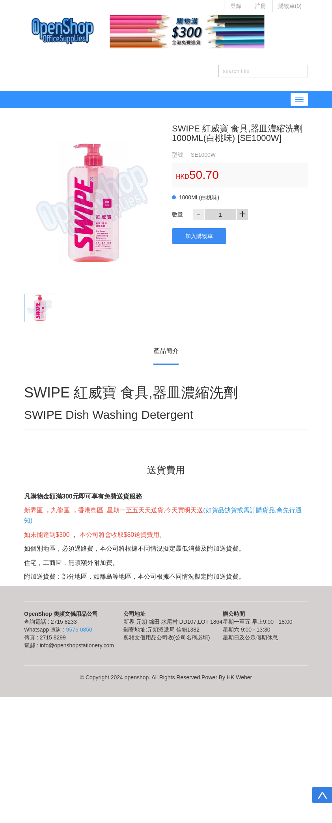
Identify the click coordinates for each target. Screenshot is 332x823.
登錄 (235, 6)
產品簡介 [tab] (166, 350)
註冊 (260, 6)
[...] (257, 71)
